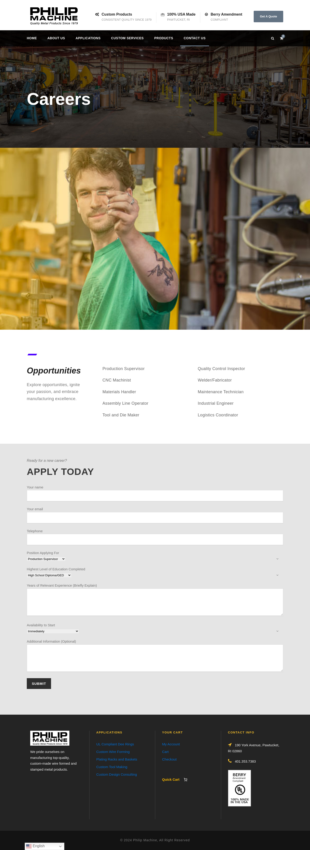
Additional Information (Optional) (155, 656)
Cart (165, 752)
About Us (56, 38)
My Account (171, 744)
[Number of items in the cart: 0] (185, 779)
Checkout (169, 759)
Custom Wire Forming (113, 752)
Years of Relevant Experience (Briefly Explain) (155, 600)
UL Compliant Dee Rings (115, 744)
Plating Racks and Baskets (116, 759)
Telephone (155, 537)
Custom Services (127, 38)
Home (32, 38)
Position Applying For (155, 556)
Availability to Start (155, 628)
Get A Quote (268, 16)
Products (163, 38)
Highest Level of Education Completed (155, 572)
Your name (155, 493)
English (35, 846)
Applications (88, 38)
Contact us (195, 38)
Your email (155, 515)
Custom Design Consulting (116, 774)
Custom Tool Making (112, 767)
